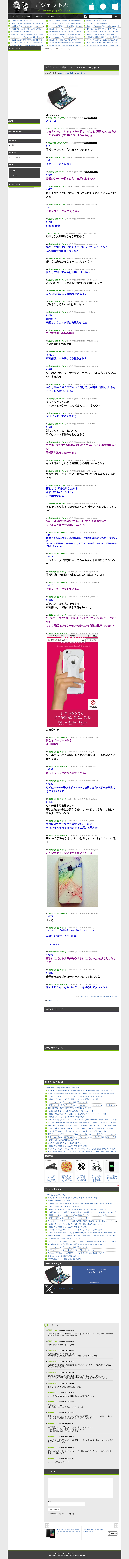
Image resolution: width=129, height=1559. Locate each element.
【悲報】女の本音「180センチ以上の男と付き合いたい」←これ (69, 45)
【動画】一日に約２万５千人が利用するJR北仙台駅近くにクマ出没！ (71, 31)
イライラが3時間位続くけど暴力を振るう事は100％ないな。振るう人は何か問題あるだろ (78, 26)
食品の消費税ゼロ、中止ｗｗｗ (21, 31)
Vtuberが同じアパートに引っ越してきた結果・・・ (67, 1259)
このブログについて (55, 16)
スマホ (55, 1000)
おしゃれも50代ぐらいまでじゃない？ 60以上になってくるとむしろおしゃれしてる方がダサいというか (86, 1149)
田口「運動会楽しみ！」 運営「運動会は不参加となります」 (69, 23)
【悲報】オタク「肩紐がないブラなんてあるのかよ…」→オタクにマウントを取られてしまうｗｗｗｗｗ (83, 40)
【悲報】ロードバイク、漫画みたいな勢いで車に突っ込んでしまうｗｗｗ (75, 1224)
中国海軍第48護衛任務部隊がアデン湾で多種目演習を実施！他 (106, 37)
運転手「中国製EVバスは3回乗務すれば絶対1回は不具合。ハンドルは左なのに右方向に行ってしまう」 (86, 1235)
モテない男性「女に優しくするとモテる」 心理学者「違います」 (72, 1250)
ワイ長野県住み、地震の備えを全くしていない (65, 1238)
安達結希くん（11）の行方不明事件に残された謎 (27, 45)
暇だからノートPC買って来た (96, 20)
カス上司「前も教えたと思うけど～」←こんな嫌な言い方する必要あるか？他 (77, 1131)
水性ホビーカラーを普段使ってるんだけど (63, 1256)
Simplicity (71, 1554)
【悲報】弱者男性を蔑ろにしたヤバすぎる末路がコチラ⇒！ (70, 1146)
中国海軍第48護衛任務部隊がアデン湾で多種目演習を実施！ (68, 42)
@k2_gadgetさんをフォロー (63, 1288)
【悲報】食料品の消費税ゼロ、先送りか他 (100, 34)
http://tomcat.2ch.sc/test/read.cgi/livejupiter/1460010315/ (99, 996)
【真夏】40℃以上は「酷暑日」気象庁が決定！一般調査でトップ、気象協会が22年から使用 (82, 1212)
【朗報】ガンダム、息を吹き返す (22, 20)
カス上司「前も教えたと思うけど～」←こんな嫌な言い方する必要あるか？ (76, 1253)
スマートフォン (64, 73)
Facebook (26, 16)
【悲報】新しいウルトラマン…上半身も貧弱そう (27, 29)
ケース (49, 1000)
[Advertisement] (63, 1028)
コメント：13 (81, 73)
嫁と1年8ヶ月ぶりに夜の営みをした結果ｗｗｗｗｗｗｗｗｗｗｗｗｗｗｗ (75, 1244)
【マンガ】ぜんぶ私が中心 (55, 1195)
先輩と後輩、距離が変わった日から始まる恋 (62, 1088)
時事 (71, 73)
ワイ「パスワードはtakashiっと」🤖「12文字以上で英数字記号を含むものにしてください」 (82, 1241)
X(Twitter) (14, 16)
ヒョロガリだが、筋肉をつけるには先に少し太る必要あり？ (68, 34)
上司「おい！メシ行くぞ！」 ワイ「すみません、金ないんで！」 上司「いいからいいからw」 (83, 1134)
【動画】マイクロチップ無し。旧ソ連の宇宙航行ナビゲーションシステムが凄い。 (78, 1215)
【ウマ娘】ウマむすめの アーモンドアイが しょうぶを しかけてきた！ (76, 1230)
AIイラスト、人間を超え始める (96, 23)
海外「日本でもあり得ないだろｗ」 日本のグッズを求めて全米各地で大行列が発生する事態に (83, 1120)
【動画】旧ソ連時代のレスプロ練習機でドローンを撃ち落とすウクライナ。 (35, 40)
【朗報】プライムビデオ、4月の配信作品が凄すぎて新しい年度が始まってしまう (78, 1209)
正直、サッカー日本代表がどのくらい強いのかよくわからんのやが (72, 1198)
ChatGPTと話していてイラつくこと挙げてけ (64, 1143)
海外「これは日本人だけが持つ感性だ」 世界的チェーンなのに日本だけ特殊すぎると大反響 (82, 1137)
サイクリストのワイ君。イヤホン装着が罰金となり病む (29, 37)
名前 (49, 1501)
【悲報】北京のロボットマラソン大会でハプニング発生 (68, 1218)
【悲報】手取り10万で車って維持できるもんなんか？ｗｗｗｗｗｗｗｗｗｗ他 (77, 1114)
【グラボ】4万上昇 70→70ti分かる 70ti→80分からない (104, 29)
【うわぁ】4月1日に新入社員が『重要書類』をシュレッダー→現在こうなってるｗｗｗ (80, 1203)
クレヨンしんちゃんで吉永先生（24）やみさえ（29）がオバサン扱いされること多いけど (40, 23)
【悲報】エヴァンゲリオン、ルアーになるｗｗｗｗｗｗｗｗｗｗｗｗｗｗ (73, 29)
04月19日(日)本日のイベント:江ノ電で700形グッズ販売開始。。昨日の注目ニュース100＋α (82, 1152)
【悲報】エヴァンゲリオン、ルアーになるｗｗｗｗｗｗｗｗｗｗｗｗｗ (34, 26)
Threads (38, 16)
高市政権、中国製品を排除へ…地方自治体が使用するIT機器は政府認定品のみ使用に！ (77, 20)
